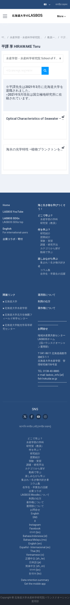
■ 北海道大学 (10, 301)
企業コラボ (35, 491)
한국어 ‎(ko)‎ (35, 573)
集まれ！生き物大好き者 (35, 479)
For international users (15, 232)
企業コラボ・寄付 (13, 239)
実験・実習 (46, 240)
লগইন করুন (61, 4)
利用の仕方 (44, 301)
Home (6, 205)
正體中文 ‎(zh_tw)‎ (35, 558)
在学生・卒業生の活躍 (52, 273)
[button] (47, 4)
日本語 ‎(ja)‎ (35, 562)
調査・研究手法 (49, 244)
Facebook (35, 528)
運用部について (46, 294)
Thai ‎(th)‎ (35, 551)
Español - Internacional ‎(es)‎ (35, 547)
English (35, 513)
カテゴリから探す (50, 248)
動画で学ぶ (46, 252)
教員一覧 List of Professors (52, 37)
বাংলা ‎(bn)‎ (35, 532)
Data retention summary (35, 580)
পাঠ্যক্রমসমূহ (3, 37)
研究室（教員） (49, 223)
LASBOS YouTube (13, 211)
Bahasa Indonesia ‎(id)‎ (35, 536)
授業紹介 (45, 237)
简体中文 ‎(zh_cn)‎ (35, 566)
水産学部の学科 (49, 219)
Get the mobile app (35, 583)
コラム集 (45, 270)
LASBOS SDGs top (13, 222)
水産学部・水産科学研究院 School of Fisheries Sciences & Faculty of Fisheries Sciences (26, 37)
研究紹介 (45, 233)
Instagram (35, 524)
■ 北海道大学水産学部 (15, 308)
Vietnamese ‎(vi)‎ (35, 554)
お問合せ (35, 509)
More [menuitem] (60, 16)
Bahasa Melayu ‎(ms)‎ (35, 539)
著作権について (46, 308)
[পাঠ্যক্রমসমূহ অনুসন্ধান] (22, 71)
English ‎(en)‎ (35, 543)
